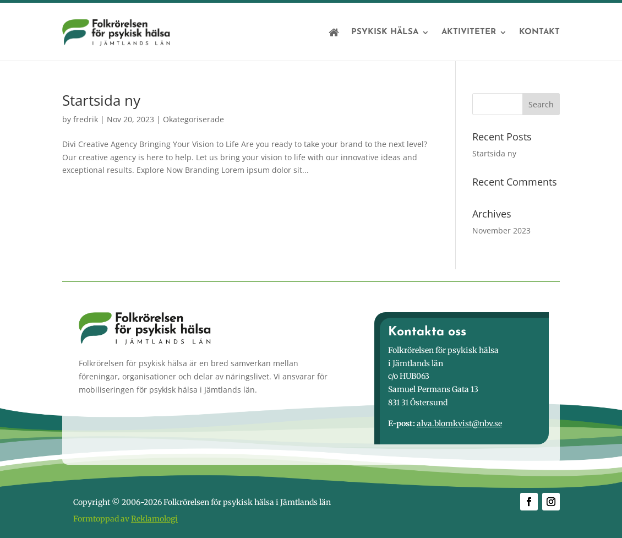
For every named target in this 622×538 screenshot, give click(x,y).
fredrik (85, 119)
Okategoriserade (193, 119)
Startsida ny (101, 100)
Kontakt (539, 32)
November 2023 (501, 230)
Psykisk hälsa (384, 32)
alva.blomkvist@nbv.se (459, 423)
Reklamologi (154, 519)
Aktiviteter (468, 32)
